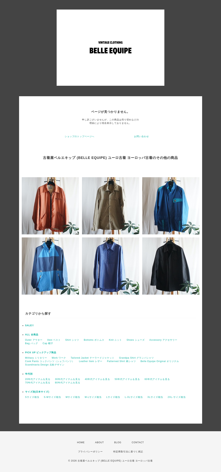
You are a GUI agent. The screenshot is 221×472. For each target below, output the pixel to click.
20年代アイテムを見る (37, 379)
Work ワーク (59, 358)
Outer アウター (34, 340)
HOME (81, 442)
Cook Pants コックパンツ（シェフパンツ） (49, 361)
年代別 (29, 374)
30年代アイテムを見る (67, 379)
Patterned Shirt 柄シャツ (121, 361)
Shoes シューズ (136, 340)
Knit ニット (115, 340)
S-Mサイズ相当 (52, 397)
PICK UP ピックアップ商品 (40, 352)
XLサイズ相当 (155, 397)
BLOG (117, 442)
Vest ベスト (54, 340)
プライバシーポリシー (90, 451)
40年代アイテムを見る (97, 379)
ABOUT (99, 442)
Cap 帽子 (48, 343)
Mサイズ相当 (73, 397)
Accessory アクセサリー (163, 340)
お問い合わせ (141, 136)
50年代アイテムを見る (127, 379)
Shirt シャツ (72, 340)
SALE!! (29, 325)
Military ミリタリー (36, 358)
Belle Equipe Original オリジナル (160, 361)
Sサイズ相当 (32, 397)
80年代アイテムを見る (67, 382)
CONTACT (138, 442)
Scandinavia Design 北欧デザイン (44, 364)
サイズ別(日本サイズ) (37, 391)
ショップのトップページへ (79, 136)
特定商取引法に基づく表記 (128, 451)
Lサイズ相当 (113, 397)
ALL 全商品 (31, 334)
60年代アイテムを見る (157, 379)
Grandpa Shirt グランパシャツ (136, 358)
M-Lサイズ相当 (93, 397)
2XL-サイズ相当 (177, 397)
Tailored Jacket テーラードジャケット (92, 358)
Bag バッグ (31, 343)
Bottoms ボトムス (94, 340)
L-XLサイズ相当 (134, 397)
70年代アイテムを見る (37, 382)
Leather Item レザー (90, 361)
